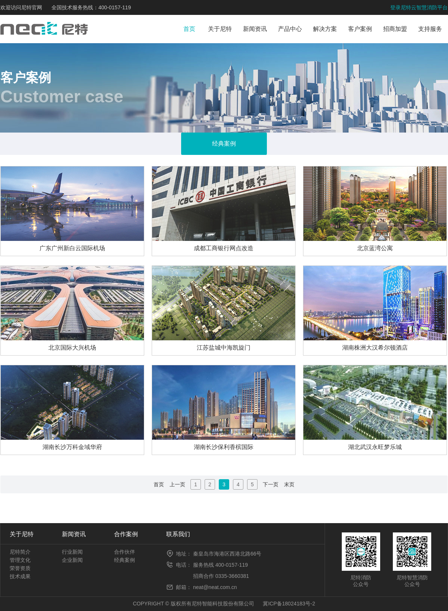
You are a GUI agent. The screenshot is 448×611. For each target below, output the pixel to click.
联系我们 (178, 534)
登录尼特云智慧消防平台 (419, 7)
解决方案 (325, 29)
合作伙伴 (124, 552)
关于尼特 (220, 29)
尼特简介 (20, 552)
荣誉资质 (20, 568)
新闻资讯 (255, 29)
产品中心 (290, 29)
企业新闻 (72, 560)
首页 (189, 29)
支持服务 (430, 29)
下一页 (270, 484)
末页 (289, 484)
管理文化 (20, 560)
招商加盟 (395, 29)
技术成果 (20, 576)
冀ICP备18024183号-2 (289, 604)
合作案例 (126, 534)
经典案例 (124, 560)
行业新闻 (72, 552)
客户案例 (360, 29)
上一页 (177, 484)
